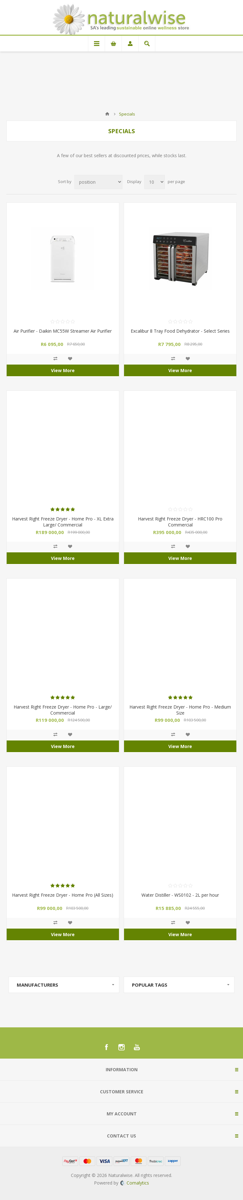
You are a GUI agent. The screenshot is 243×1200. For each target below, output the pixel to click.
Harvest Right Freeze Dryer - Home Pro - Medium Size (180, 710)
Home (107, 114)
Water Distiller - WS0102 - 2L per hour (180, 895)
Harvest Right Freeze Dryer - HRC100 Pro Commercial (180, 522)
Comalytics (134, 1183)
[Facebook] (106, 1047)
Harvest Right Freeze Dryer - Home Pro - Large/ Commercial (63, 710)
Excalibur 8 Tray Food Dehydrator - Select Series (180, 331)
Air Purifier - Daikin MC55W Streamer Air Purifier (63, 331)
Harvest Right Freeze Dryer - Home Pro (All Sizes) (62, 895)
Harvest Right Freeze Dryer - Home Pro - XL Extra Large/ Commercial (63, 522)
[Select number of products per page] (154, 182)
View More (63, 370)
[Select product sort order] (98, 182)
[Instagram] (121, 1047)
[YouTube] (137, 1047)
